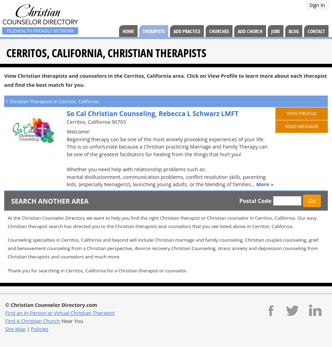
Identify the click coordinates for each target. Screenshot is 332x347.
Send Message (302, 126)
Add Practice (187, 31)
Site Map (15, 329)
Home (128, 31)
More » (265, 184)
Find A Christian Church (32, 321)
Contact (316, 31)
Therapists (154, 31)
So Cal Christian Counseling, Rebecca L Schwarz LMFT (152, 113)
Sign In (317, 5)
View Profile (302, 113)
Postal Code (255, 201)
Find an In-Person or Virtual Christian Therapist (60, 313)
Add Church (250, 31)
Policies (40, 329)
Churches (219, 31)
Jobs (275, 31)
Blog (294, 31)
